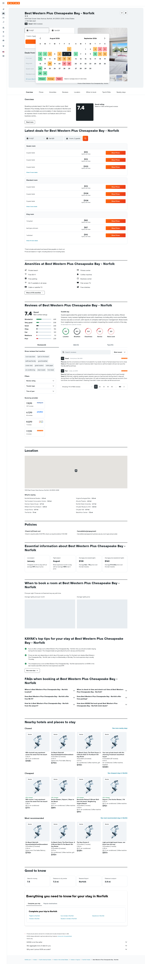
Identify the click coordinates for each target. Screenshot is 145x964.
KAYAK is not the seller (77, 942)
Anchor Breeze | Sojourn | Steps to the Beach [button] (62, 800)
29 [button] (69, 68)
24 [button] (45, 68)
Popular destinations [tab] (50, 903)
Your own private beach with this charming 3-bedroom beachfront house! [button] (113, 754)
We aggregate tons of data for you (77, 945)
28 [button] (64, 68)
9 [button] (40, 59)
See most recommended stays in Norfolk (114, 818)
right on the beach (43, 356)
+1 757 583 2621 (30, 21)
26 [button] (55, 68)
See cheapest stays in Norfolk (117, 773)
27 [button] (59, 68)
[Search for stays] (3, 13)
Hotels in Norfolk (34, 919)
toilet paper (49, 365)
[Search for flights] (3, 9)
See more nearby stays (119, 728)
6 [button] (59, 54)
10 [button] (45, 59)
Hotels (35, 959)
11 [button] (49, 59)
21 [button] (64, 64)
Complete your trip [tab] (34, 903)
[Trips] (3, 46)
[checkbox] (35, 404)
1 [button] (85, 49)
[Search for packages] (3, 22)
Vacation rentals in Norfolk (69, 919)
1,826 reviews (37, 24)
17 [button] (45, 64)
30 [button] (40, 73)
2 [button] (40, 54)
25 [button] (50, 68)
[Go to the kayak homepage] (13, 3)
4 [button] (49, 54)
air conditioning (30, 370)
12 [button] (54, 59)
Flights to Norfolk (34, 916)
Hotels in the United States (60, 959)
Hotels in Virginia (75, 959)
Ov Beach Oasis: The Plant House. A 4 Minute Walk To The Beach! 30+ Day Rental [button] (89, 754)
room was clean (30, 356)
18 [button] (50, 64)
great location (39, 365)
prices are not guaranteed (65, 936)
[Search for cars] (3, 18)
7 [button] (64, 54)
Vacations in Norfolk (98, 916)
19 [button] (54, 64)
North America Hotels (45, 959)
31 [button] (45, 73)
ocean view (29, 365)
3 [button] (45, 54)
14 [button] (64, 59)
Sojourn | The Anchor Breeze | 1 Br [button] (114, 799)
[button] (3, 3)
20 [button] (60, 64)
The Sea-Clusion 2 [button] (83, 842)
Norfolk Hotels (86, 959)
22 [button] (69, 64)
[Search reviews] (87, 352)
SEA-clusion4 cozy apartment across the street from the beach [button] (36, 753)
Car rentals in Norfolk (67, 916)
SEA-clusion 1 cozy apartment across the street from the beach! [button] (36, 800)
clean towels (41, 370)
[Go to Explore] (3, 32)
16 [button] (40, 64)
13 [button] (59, 59)
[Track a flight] (3, 36)
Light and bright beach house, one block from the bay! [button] (114, 843)
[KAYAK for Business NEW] (3, 40)
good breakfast (42, 361)
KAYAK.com (28, 959)
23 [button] (40, 68)
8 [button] (69, 54)
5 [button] (54, 54)
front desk (51, 370)
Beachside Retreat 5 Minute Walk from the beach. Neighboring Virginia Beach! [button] (88, 801)
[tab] (42, 344)
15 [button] (69, 59)
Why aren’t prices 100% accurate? (77, 949)
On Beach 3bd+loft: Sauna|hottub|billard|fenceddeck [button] (62, 753)
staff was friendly (30, 361)
